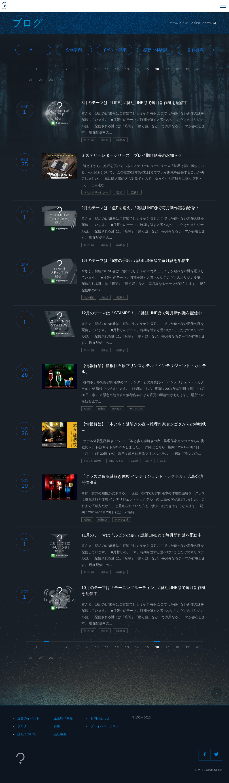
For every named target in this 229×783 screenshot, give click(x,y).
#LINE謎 (89, 140)
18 (177, 69)
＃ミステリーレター (96, 192)
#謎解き (120, 140)
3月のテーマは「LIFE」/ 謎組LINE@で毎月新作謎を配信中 (134, 102)
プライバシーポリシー (106, 726)
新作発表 (196, 50)
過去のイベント (28, 718)
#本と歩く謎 (116, 461)
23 (51, 79)
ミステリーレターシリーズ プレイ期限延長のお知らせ (131, 155)
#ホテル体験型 (93, 461)
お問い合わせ (100, 718)
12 (117, 69)
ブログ (186, 22)
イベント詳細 (114, 50)
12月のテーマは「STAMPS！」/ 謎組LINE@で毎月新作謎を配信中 (141, 313)
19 (187, 69)
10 (97, 69)
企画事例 (74, 50)
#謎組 (197, 22)
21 (31, 79)
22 (41, 79)
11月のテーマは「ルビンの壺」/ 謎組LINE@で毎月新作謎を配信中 (141, 535)
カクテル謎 (136, 408)
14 (137, 69)
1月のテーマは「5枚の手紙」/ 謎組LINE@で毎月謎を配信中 (135, 260)
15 (147, 69)
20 (197, 69)
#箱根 (87, 408)
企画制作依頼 (63, 718)
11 (107, 69)
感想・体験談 (155, 50)
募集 (57, 726)
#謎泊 (148, 461)
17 (167, 69)
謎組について (26, 734)
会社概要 (60, 734)
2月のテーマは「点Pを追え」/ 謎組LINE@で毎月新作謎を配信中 (139, 208)
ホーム (174, 22)
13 (127, 69)
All (33, 50)
